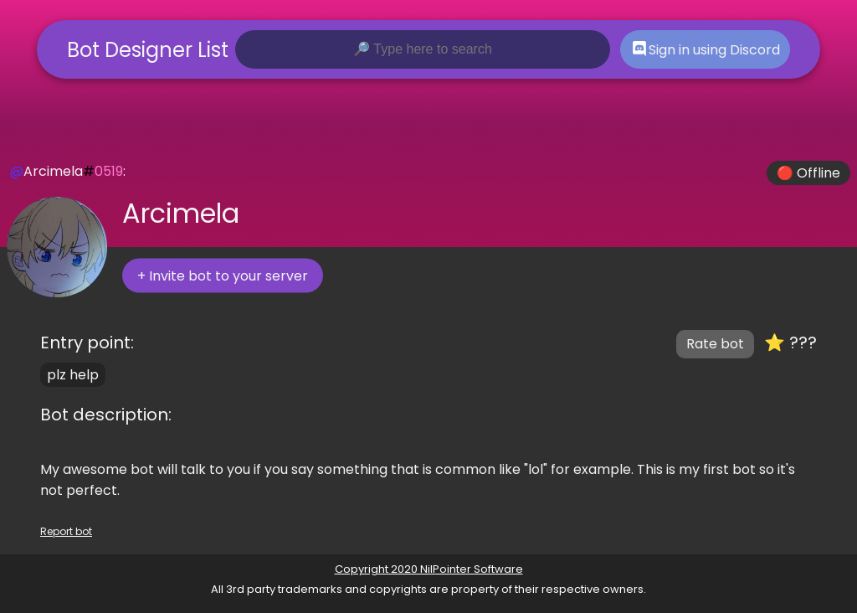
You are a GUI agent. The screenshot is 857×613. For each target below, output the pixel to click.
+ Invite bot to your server (222, 276)
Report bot (66, 531)
